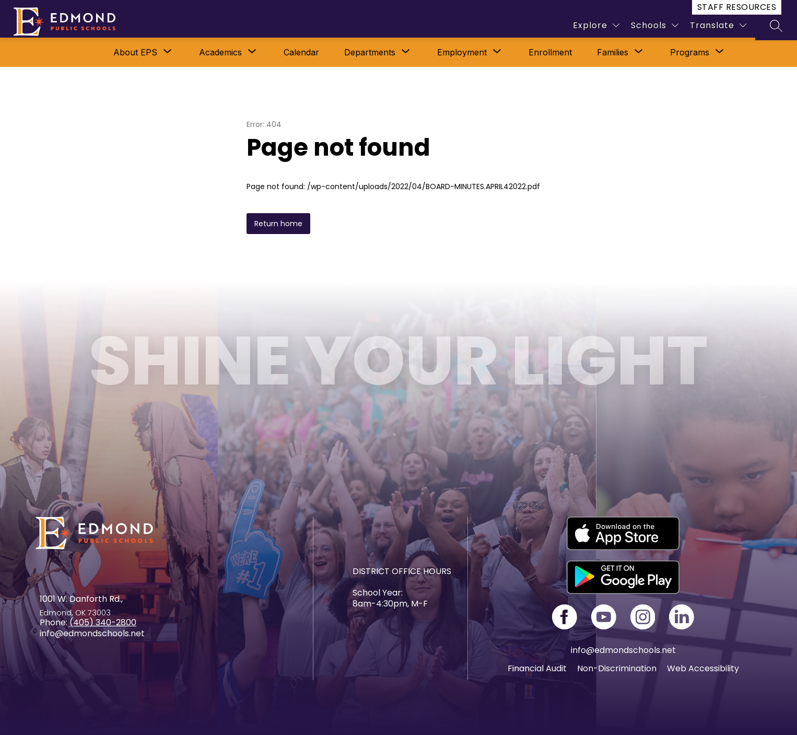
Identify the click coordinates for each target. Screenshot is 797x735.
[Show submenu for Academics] (220, 52)
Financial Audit (537, 668)
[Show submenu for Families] (612, 52)
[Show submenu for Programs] (689, 52)
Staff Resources (736, 7)
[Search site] (776, 25)
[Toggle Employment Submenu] (497, 52)
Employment (462, 52)
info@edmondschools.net (623, 650)
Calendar (301, 52)
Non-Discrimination (617, 668)
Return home (278, 223)
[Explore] (596, 25)
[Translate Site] (718, 25)
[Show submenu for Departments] (369, 52)
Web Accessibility (703, 668)
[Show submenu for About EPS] (135, 52)
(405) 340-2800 (102, 622)
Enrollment (550, 52)
